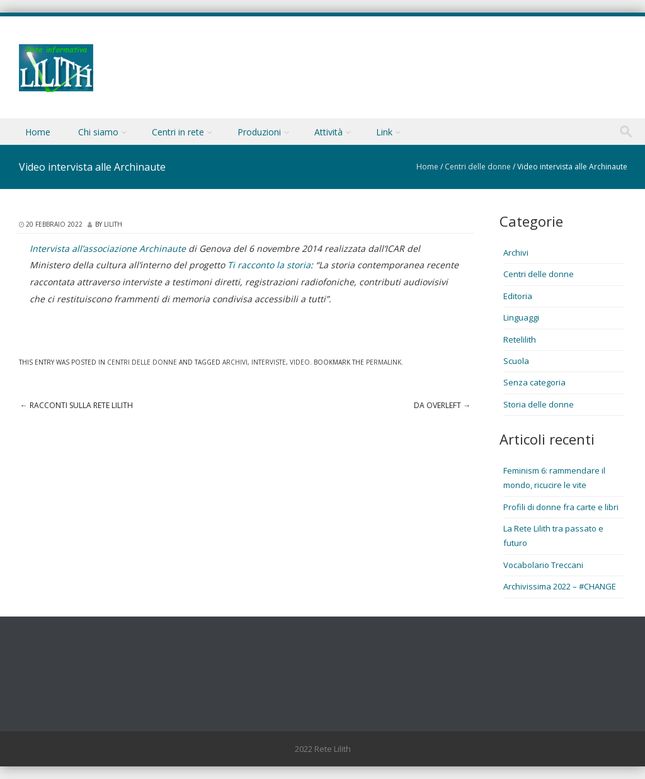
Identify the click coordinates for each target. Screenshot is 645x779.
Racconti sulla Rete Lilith (76, 405)
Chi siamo (98, 132)
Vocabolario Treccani (543, 565)
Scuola (516, 361)
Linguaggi (521, 317)
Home (37, 132)
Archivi (235, 362)
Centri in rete (178, 132)
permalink (383, 362)
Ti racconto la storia (269, 265)
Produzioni (259, 132)
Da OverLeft (442, 405)
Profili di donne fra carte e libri (561, 507)
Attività (328, 132)
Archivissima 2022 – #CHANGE (559, 586)
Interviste (268, 362)
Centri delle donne (478, 166)
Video (300, 362)
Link (384, 132)
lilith (113, 224)
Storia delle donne (538, 404)
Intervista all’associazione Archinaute (108, 248)
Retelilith (519, 339)
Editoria (517, 296)
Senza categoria (534, 382)
